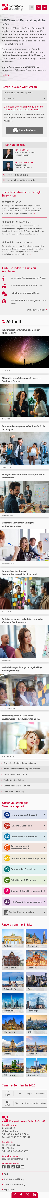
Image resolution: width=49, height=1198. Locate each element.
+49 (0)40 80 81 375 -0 (17, 1134)
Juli (19, 1094)
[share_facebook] (21, 1195)
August (30, 1094)
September (41, 1094)
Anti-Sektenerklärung (13, 1179)
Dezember (41, 1103)
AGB (5, 1174)
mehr (6, 75)
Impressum (8, 1189)
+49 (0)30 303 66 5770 (17, 1151)
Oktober (19, 1103)
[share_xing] (14, 1195)
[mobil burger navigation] (31, 7)
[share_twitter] (28, 1195)
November (30, 1103)
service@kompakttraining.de (16, 1159)
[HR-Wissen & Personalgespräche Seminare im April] (38, 7)
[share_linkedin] (34, 1195)
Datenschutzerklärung (13, 1184)
